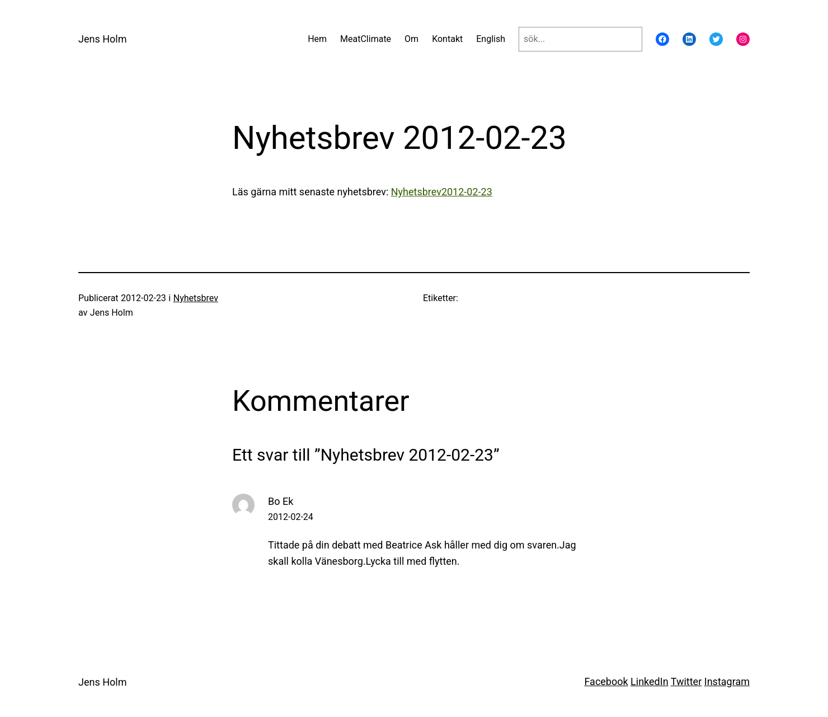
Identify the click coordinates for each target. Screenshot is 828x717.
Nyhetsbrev (195, 298)
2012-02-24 (290, 517)
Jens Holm (102, 39)
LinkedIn (650, 681)
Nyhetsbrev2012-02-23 (441, 192)
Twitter (686, 681)
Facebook (606, 681)
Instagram (727, 681)
